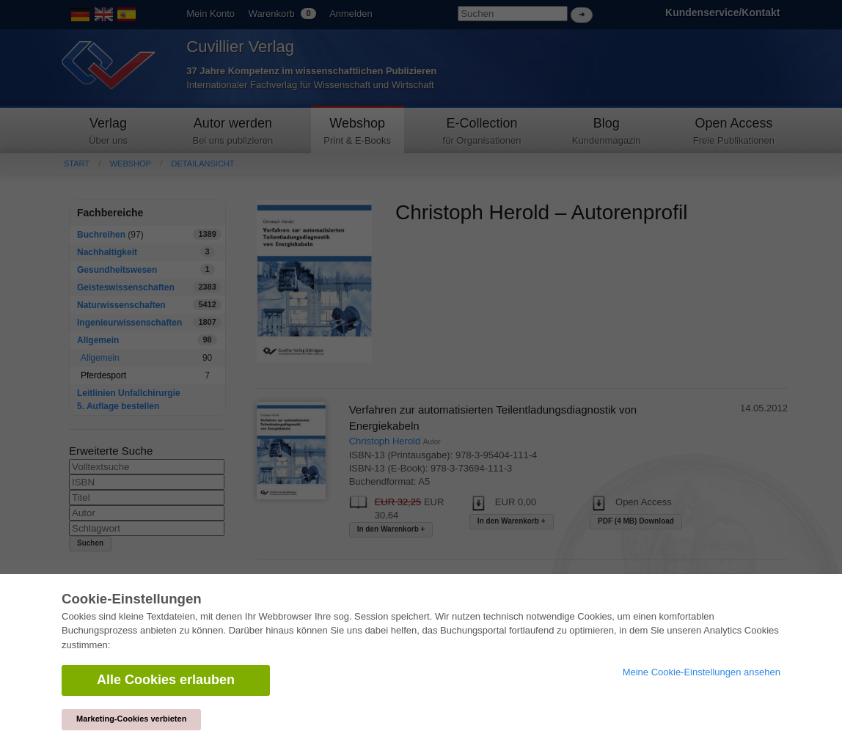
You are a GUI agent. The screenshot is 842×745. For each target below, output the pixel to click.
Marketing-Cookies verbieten (131, 718)
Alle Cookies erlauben (166, 679)
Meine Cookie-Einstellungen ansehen (701, 672)
